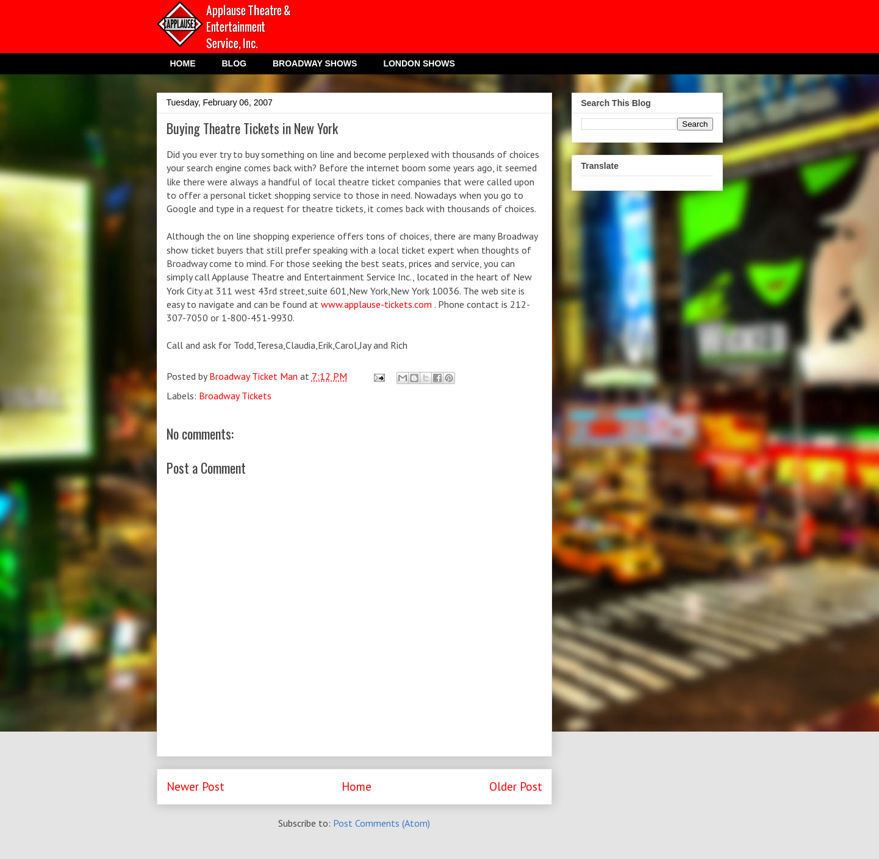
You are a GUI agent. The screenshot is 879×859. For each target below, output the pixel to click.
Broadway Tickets (235, 396)
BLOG (234, 63)
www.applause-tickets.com (376, 304)
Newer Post (195, 786)
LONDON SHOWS (418, 63)
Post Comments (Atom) (381, 823)
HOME (183, 63)
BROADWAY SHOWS (315, 63)
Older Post (515, 786)
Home (356, 786)
